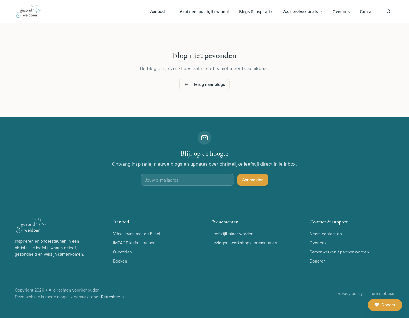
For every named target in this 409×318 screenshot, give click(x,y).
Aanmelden (253, 179)
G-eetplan (122, 252)
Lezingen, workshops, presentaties (244, 242)
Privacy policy (350, 293)
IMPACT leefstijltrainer (134, 242)
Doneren (317, 261)
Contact (367, 11)
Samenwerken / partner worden (339, 252)
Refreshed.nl (112, 296)
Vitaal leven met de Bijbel (136, 233)
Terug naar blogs (204, 84)
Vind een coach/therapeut (204, 11)
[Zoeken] (388, 11)
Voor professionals (302, 11)
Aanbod (159, 11)
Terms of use (382, 293)
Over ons (341, 11)
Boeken (120, 261)
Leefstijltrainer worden (232, 233)
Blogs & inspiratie (255, 11)
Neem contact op (326, 233)
